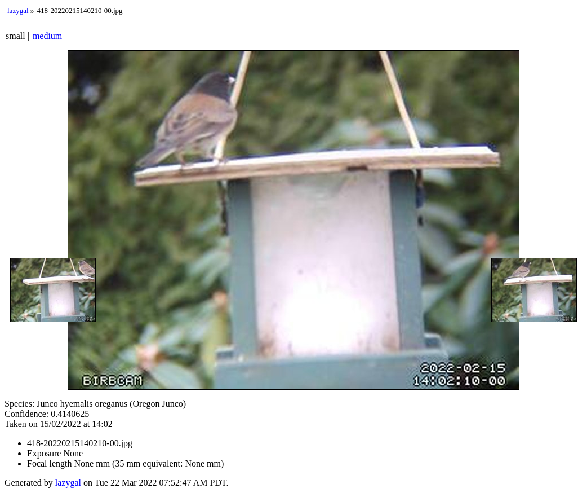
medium (47, 36)
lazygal (18, 10)
